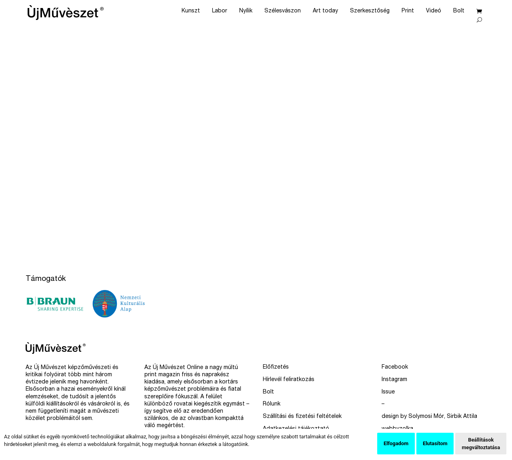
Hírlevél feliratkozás (288, 380)
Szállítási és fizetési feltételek (302, 417)
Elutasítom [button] (435, 443)
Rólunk (271, 404)
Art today (325, 11)
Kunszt (191, 11)
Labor (219, 11)
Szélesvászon (282, 11)
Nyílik (245, 11)
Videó (433, 11)
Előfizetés (276, 367)
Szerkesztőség (370, 11)
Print (408, 11)
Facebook (395, 367)
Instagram (394, 380)
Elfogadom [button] (396, 443)
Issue (388, 392)
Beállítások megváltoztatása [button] (481, 443)
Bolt (458, 11)
